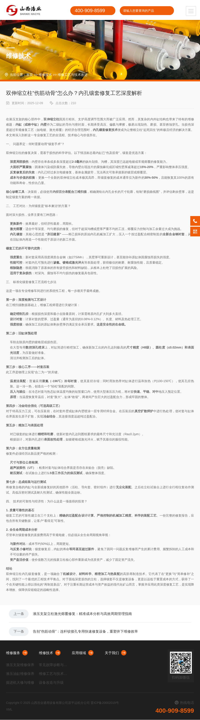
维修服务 (17, 653)
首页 (29, 75)
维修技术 (45, 75)
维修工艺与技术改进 (73, 75)
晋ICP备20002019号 (105, 703)
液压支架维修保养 (20, 665)
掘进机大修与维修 (20, 683)
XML (9, 709)
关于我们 (115, 653)
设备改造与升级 (51, 683)
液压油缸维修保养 (20, 674)
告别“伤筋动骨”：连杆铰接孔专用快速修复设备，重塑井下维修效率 (85, 632)
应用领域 (82, 653)
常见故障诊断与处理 (53, 665)
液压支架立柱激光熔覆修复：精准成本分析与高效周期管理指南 (82, 614)
